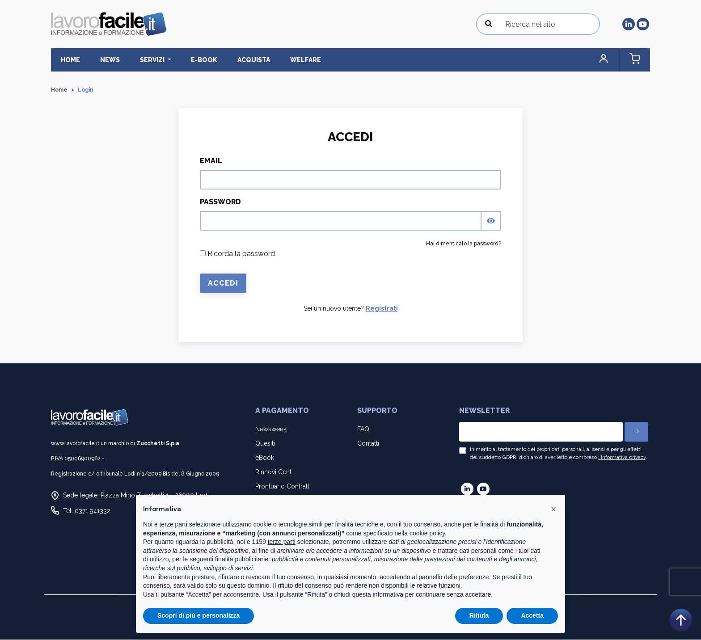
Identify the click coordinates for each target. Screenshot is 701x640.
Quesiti (265, 443)
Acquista (228, 59)
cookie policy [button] (427, 533)
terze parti (282, 541)
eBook (264, 458)
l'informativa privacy (622, 458)
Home (67, 59)
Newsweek (271, 429)
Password (220, 202)
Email (211, 161)
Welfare (274, 59)
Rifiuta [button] (479, 615)
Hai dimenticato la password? (463, 244)
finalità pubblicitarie (241, 559)
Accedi (223, 283)
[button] (612, 60)
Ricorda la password (237, 254)
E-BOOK (184, 59)
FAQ (363, 429)
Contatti (368, 443)
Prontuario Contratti (283, 486)
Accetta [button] (532, 615)
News (101, 59)
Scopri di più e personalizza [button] (198, 615)
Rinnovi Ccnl (273, 472)
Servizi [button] (139, 59)
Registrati (382, 308)
